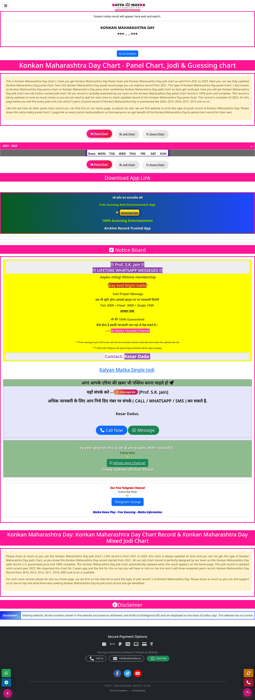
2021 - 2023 (10, 146)
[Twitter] (127, 673)
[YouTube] (137, 673)
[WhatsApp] (6, 673)
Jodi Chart (127, 134)
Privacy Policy (138, 690)
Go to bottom (127, 53)
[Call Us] (248, 682)
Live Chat (159, 659)
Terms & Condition (118, 690)
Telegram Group (127, 502)
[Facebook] (117, 673)
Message (143, 430)
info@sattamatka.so (127, 659)
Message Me (126, 392)
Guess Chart (155, 134)
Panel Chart (99, 133)
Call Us (96, 659)
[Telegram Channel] (6, 682)
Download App (129, 212)
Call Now (111, 430)
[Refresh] (248, 673)
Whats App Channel (127, 463)
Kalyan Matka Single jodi (127, 370)
